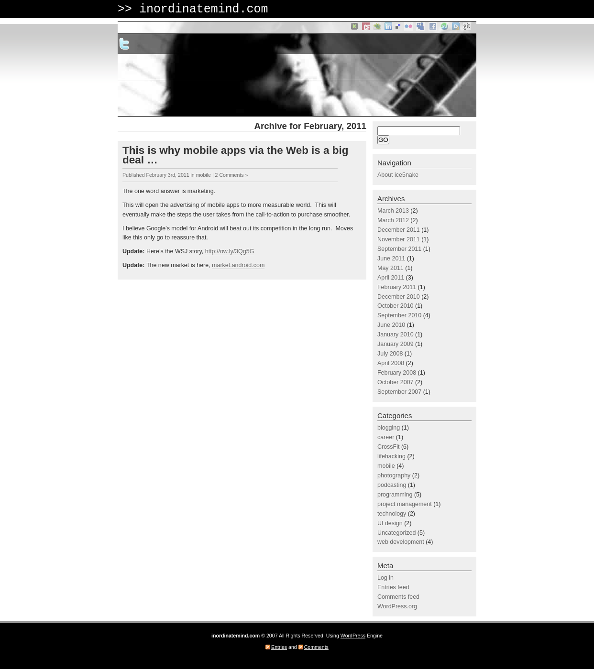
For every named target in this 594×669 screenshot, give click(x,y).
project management (404, 504)
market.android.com (238, 265)
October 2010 (395, 305)
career (385, 437)
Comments (316, 647)
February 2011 (396, 287)
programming (394, 494)
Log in (385, 577)
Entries (279, 647)
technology (391, 513)
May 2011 (390, 268)
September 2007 (399, 391)
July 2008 (390, 353)
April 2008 (390, 363)
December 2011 (398, 230)
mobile (203, 175)
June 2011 (391, 258)
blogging (388, 427)
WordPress (353, 635)
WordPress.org (397, 606)
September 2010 (399, 315)
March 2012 (393, 220)
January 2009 (395, 344)
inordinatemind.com (203, 9)
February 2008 (396, 372)
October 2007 (395, 382)
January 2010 (395, 334)
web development (400, 542)
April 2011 (390, 277)
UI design (390, 523)
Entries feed (393, 587)
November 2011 (398, 239)
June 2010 (391, 325)
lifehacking (391, 456)
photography (393, 475)
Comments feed (398, 596)
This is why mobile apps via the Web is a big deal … (235, 155)
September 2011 (399, 249)
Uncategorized (396, 532)
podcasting (391, 485)
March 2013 (393, 210)
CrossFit (388, 446)
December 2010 (398, 296)
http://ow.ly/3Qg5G (229, 251)
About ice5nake (397, 175)
